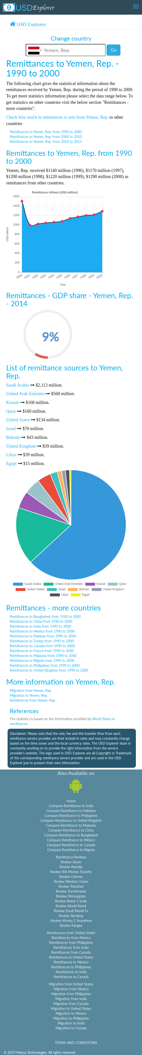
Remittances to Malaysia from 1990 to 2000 (43, 656)
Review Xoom (71, 862)
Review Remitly (71, 867)
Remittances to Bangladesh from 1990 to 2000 (45, 616)
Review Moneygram (71, 896)
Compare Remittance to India (71, 806)
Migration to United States (71, 1008)
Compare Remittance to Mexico (71, 840)
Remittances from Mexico (71, 938)
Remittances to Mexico (71, 962)
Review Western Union (71, 881)
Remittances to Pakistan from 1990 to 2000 (43, 636)
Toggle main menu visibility (136, 5)
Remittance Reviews (71, 857)
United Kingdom (21, 446)
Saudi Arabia (17, 385)
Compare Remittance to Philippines (71, 815)
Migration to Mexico (71, 1013)
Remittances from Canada (71, 952)
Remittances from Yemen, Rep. (33, 700)
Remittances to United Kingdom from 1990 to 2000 (49, 670)
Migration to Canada (71, 1028)
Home (71, 801)
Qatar (11, 411)
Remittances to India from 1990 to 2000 (40, 626)
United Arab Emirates (25, 393)
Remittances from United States (71, 933)
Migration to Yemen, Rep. (29, 695)
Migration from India (71, 999)
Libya (11, 454)
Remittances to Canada (71, 977)
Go (113, 50)
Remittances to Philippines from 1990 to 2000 (45, 665)
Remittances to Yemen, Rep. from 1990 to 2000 (46, 132)
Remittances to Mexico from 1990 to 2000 (42, 631)
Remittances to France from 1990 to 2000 (42, 651)
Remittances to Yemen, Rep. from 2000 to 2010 (46, 137)
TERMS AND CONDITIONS (76, 1043)
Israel (11, 428)
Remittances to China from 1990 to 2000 (41, 621)
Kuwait (12, 402)
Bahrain (13, 437)
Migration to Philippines (71, 1018)
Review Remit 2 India (71, 901)
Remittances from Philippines (71, 942)
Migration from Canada (71, 1004)
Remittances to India (71, 972)
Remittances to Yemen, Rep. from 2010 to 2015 (46, 141)
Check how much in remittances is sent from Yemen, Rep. (57, 117)
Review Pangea (71, 925)
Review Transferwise (71, 891)
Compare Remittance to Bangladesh (71, 835)
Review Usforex (71, 877)
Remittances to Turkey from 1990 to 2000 (42, 641)
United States (18, 419)
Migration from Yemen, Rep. (31, 690)
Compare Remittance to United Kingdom (71, 820)
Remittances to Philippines (71, 967)
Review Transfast (71, 886)
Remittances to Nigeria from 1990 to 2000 (42, 660)
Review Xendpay (71, 916)
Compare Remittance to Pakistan (71, 811)
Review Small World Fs (71, 911)
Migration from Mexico (71, 989)
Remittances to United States (71, 957)
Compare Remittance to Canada (71, 845)
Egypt (11, 463)
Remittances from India (71, 947)
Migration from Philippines (71, 994)
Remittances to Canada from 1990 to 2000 (42, 646)
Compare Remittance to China (71, 830)
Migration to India (71, 1023)
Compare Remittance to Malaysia (71, 825)
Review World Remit (71, 906)
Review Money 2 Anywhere (71, 920)
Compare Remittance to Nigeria (71, 850)
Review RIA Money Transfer (71, 872)
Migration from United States (71, 984)
